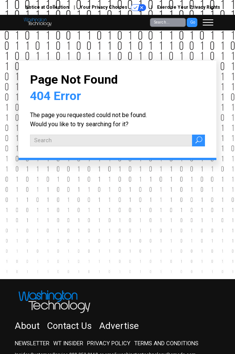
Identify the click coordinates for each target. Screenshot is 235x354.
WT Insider (68, 343)
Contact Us (69, 326)
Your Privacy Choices (113, 7)
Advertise (119, 326)
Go (192, 22)
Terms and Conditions (166, 343)
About (27, 326)
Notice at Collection (47, 7)
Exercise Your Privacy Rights (188, 7)
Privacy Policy (108, 343)
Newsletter (32, 343)
